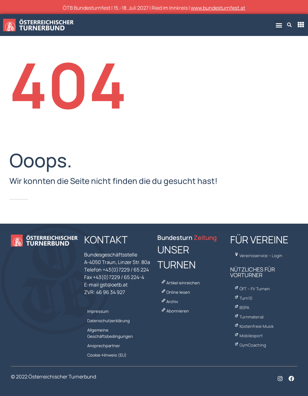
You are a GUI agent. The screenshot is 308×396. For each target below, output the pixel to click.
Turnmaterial (248, 317)
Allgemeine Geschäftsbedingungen (110, 333)
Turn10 (242, 298)
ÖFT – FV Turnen (251, 289)
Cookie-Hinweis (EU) (107, 355)
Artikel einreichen (180, 283)
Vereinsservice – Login (257, 255)
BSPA (241, 307)
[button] (279, 25)
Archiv (169, 301)
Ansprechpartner (103, 345)
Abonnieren (174, 311)
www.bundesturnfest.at (218, 7)
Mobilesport (248, 336)
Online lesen (175, 292)
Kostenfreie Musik (253, 326)
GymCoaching (249, 345)
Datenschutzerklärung (108, 320)
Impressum (98, 311)
